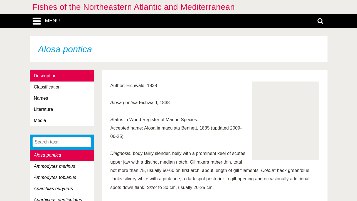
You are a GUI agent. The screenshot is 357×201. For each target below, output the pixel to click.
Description (45, 75)
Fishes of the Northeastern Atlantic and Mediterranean (134, 6)
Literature (43, 109)
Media (40, 120)
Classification (47, 87)
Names (41, 98)
